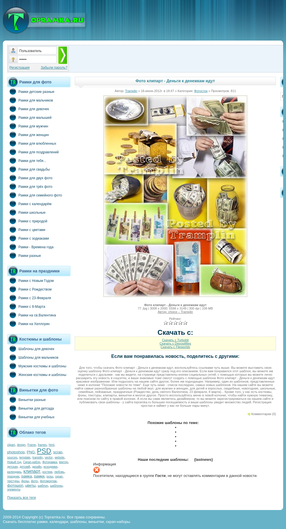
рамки (39, 476)
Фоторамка (49, 462)
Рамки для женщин (28, 134)
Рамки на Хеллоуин (28, 323)
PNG (31, 452)
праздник (13, 476)
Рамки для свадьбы (28, 169)
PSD (44, 451)
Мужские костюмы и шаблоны (36, 366)
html (51, 444)
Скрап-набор (31, 462)
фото (34, 481)
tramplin (37, 457)
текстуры (13, 481)
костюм (47, 471)
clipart (11, 444)
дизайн (37, 466)
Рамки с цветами (26, 229)
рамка (26, 476)
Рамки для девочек (28, 108)
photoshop (16, 452)
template (24, 457)
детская (12, 466)
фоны (25, 481)
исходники (50, 466)
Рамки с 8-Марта (26, 306)
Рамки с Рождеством (29, 289)
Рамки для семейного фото (34, 195)
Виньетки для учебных (30, 416)
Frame (32, 444)
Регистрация (19, 68)
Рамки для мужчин (27, 126)
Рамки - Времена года (30, 246)
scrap (57, 452)
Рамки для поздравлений (33, 152)
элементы (13, 489)
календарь (14, 471)
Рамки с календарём (29, 203)
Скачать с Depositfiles (175, 343)
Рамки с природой (27, 221)
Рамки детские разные (30, 91)
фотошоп (15, 485)
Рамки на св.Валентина (31, 315)
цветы (30, 485)
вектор (63, 462)
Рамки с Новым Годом (30, 280)
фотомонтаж (48, 481)
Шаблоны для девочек (30, 348)
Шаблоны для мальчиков (32, 357)
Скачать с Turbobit (175, 340)
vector (49, 457)
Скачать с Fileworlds (175, 347)
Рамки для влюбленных (31, 143)
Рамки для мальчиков (30, 100)
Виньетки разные (26, 399)
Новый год (14, 462)
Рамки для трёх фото (29, 186)
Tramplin (131, 91)
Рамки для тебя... (26, 160)
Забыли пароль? (54, 68)
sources (12, 457)
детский (25, 466)
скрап (59, 476)
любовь (59, 471)
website (59, 457)
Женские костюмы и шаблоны (36, 374)
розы (50, 476)
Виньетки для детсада (30, 408)
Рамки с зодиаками (28, 238)
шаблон (43, 485)
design (21, 444)
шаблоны (56, 485)
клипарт (31, 471)
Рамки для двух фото (29, 177)
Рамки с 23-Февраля (29, 297)
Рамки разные (24, 255)
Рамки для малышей (29, 117)
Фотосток (201, 91)
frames (42, 444)
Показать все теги (21, 498)
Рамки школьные (26, 212)
